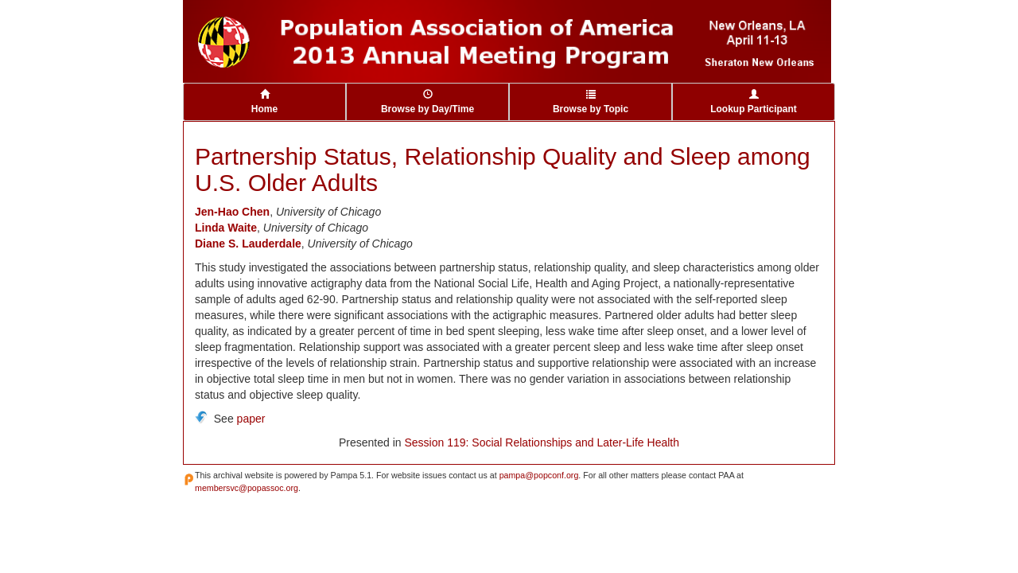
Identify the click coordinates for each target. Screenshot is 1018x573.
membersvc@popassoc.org (246, 488)
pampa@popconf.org (539, 475)
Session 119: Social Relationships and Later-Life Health (541, 442)
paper (251, 418)
